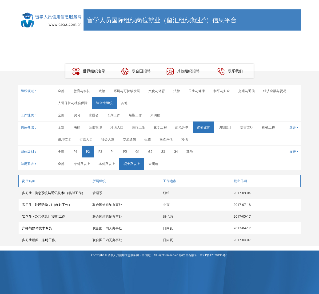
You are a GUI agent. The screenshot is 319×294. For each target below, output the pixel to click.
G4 (176, 151)
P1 (75, 151)
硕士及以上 (132, 163)
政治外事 (181, 127)
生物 (147, 139)
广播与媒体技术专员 (37, 228)
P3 (100, 151)
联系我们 (230, 71)
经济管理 (95, 127)
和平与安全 (221, 91)
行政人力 (86, 139)
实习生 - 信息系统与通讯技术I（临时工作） (53, 193)
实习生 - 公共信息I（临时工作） (45, 216)
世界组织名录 (88, 71)
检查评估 (166, 139)
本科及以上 (107, 163)
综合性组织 (104, 103)
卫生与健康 (196, 91)
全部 (61, 91)
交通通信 (129, 139)
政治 (102, 91)
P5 (125, 151)
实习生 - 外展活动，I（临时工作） (47, 204)
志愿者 (94, 115)
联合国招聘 (136, 71)
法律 (176, 91)
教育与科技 (82, 91)
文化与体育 (156, 91)
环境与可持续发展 (127, 91)
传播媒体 (203, 127)
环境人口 (117, 127)
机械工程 (268, 127)
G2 (150, 151)
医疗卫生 (138, 127)
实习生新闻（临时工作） (40, 240)
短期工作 (135, 115)
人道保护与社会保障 (73, 103)
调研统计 (225, 127)
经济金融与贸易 (274, 91)
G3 (163, 151)
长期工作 (113, 115)
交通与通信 (246, 91)
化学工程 (160, 127)
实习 (77, 115)
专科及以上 (82, 163)
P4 (112, 151)
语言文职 (246, 127)
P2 (88, 151)
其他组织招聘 (183, 71)
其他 (124, 103)
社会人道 (107, 139)
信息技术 (64, 139)
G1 (137, 151)
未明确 (155, 115)
